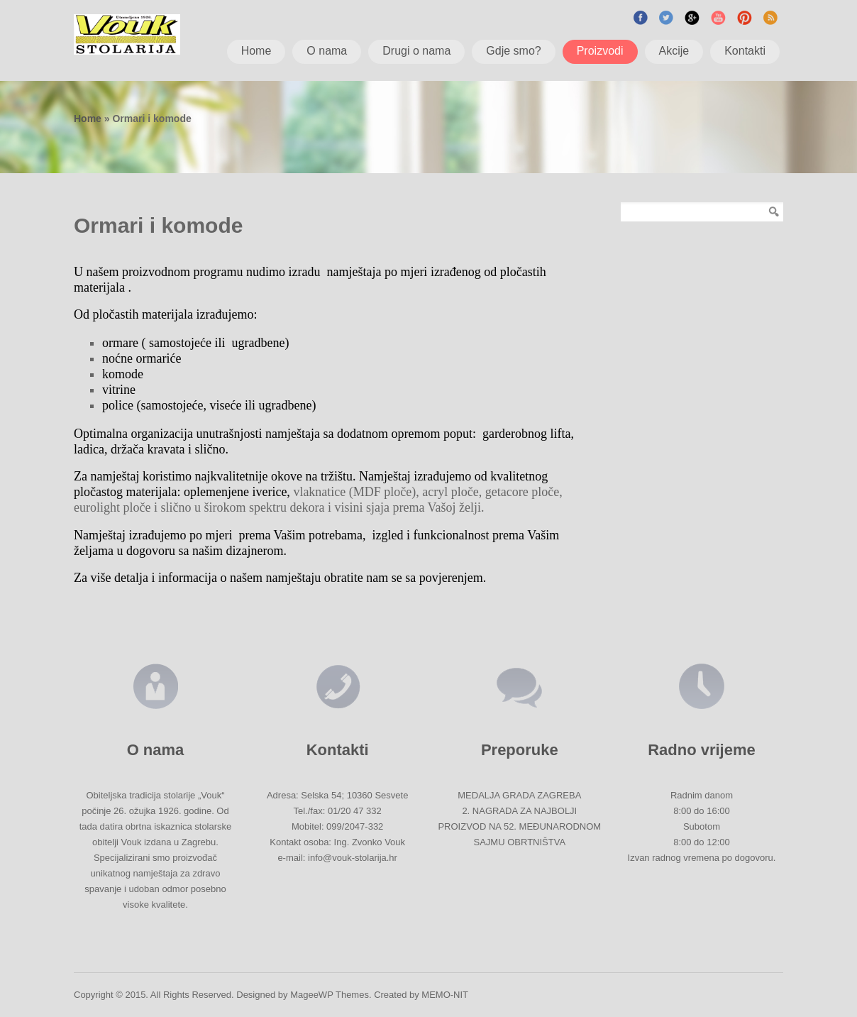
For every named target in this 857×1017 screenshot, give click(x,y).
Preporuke (519, 750)
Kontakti (337, 750)
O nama (155, 750)
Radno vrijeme (702, 750)
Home (87, 118)
